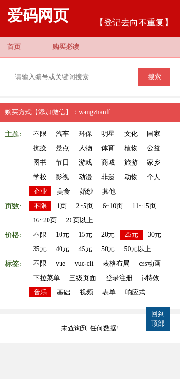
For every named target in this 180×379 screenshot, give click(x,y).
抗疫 (40, 148)
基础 (63, 292)
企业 (40, 191)
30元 (154, 234)
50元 (108, 249)
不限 (40, 133)
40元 (62, 249)
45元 (85, 249)
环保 (85, 133)
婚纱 (86, 191)
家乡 (153, 162)
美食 (63, 191)
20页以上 (79, 220)
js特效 (150, 277)
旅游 (131, 162)
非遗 (108, 177)
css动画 (150, 263)
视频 (86, 292)
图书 (40, 162)
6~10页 (113, 205)
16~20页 (45, 220)
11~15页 (144, 205)
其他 (109, 191)
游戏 (85, 162)
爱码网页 (38, 15)
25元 (131, 234)
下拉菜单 (46, 277)
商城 (108, 162)
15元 (85, 234)
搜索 (154, 77)
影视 (62, 177)
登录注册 (119, 277)
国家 (153, 133)
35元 (40, 249)
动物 (131, 177)
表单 (109, 292)
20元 (108, 234)
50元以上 (137, 249)
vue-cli (84, 263)
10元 (62, 234)
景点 (62, 148)
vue (60, 263)
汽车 (62, 133)
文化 (131, 133)
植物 (131, 148)
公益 (153, 148)
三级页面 (82, 277)
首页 (14, 46)
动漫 (85, 177)
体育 (108, 148)
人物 (85, 148)
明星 (108, 133)
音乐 (40, 292)
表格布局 (116, 263)
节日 (62, 162)
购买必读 (65, 46)
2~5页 (85, 205)
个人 (153, 177)
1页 (62, 205)
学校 (40, 177)
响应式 (135, 292)
